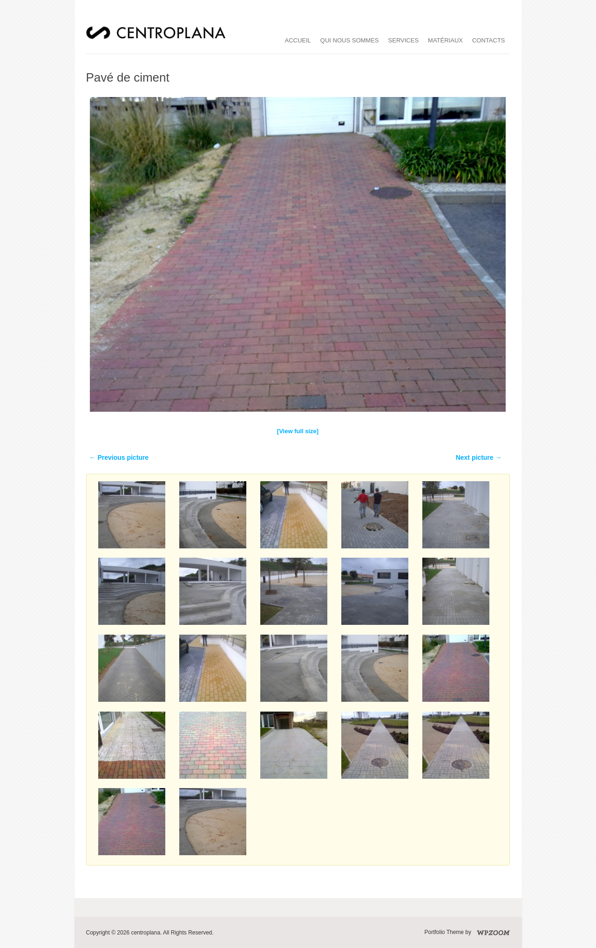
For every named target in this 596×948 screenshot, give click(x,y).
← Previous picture (119, 457)
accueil (298, 40)
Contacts (488, 40)
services (403, 40)
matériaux (445, 40)
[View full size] (297, 431)
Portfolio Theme (444, 932)
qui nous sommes (349, 40)
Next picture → (479, 457)
